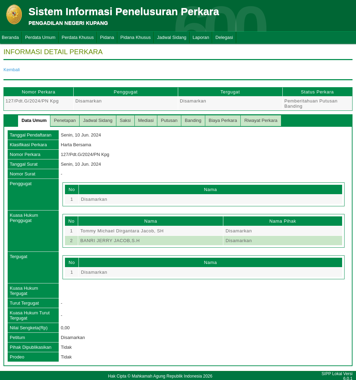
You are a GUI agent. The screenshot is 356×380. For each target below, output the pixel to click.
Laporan (201, 37)
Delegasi (224, 37)
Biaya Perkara (223, 120)
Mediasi (146, 120)
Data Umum (34, 120)
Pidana (107, 37)
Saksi (125, 120)
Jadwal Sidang (172, 37)
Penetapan (65, 120)
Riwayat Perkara (260, 120)
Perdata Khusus (78, 37)
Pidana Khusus (136, 37)
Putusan (169, 120)
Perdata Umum (40, 37)
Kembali (11, 69)
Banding (193, 120)
